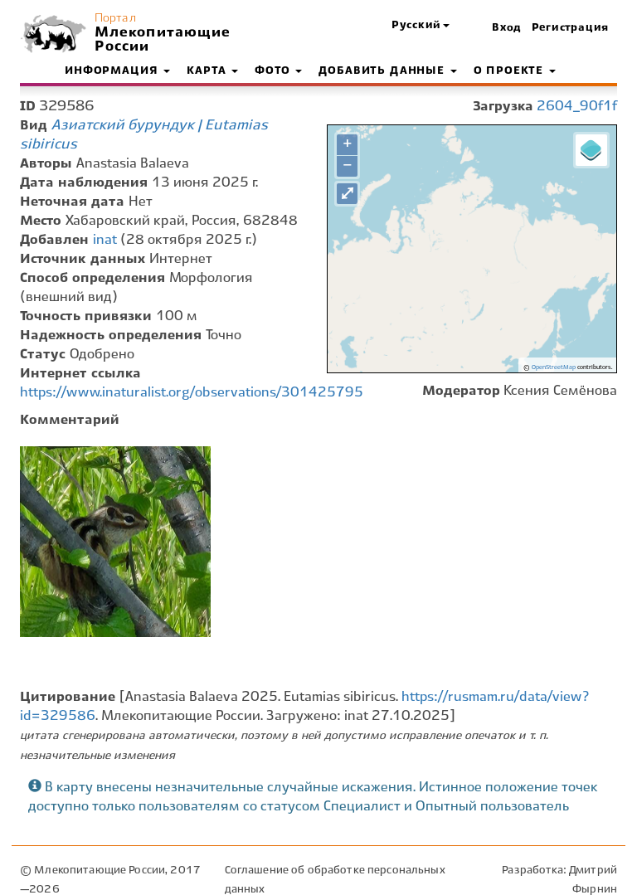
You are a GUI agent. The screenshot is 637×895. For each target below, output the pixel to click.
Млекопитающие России (161, 40)
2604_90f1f (577, 106)
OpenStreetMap (554, 367)
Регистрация (570, 28)
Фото (278, 71)
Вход (507, 28)
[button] (420, 26)
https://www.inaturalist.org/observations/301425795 (191, 393)
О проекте (515, 71)
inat (105, 240)
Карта (212, 71)
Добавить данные (387, 71)
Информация (117, 71)
